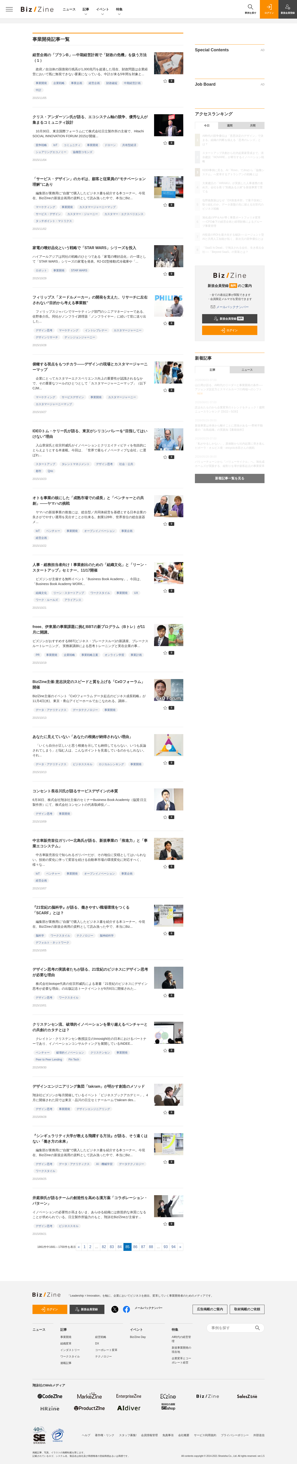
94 (173, 1247)
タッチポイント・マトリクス (54, 221)
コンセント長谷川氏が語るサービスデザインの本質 (75, 791)
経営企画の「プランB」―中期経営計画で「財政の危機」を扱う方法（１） (89, 57)
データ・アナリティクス (51, 710)
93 (166, 1247)
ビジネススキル (82, 764)
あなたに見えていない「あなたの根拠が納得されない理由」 (82, 737)
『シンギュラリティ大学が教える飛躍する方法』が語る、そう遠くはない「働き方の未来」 (90, 1138)
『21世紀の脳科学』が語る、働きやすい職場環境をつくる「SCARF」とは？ (80, 910)
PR (38, 655)
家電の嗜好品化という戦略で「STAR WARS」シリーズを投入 (84, 248)
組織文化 (41, 593)
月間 (252, 125)
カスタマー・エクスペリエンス (123, 214)
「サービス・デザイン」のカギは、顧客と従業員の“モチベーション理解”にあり (89, 181)
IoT (55, 145)
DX (97, 1343)
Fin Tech (73, 1059)
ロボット (41, 270)
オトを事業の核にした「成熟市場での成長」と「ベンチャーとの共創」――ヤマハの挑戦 (88, 500)
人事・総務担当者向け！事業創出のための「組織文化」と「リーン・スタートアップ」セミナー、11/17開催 (90, 567)
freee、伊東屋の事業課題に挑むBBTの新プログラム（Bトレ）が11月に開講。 (88, 629)
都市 (38, 471)
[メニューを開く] (9, 9)
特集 (119, 9)
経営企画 (94, 83)
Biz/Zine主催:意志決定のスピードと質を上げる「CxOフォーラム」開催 (88, 684)
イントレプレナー (96, 330)
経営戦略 (100, 1337)
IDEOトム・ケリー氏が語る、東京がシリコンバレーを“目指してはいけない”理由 (89, 434)
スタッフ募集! (127, 1435)
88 (151, 1247)
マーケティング (45, 207)
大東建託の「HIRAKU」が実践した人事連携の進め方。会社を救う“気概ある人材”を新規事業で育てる (232, 187)
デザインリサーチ (47, 337)
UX (136, 593)
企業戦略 (59, 83)
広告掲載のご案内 (210, 1309)
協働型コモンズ (82, 152)
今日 (207, 125)
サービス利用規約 (205, 1435)
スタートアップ (45, 464)
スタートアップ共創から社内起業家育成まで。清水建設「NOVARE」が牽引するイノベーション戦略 (233, 157)
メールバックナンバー (230, 307)
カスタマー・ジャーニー (82, 214)
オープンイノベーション (99, 531)
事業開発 (41, 83)
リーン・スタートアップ (68, 593)
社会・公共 (126, 464)
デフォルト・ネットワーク (52, 942)
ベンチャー (53, 531)
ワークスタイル (100, 593)
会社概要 (183, 1435)
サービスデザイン (73, 397)
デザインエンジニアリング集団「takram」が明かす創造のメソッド (88, 1086)
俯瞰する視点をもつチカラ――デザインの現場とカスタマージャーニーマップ (90, 367)
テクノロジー (85, 935)
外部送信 (259, 1435)
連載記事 (65, 1363)
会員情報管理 (149, 1435)
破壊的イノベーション (70, 1052)
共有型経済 (129, 145)
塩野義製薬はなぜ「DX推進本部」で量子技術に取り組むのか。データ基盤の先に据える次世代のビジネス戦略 (233, 204)
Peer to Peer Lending (49, 1059)
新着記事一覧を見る (229, 478)
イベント (102, 9)
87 (143, 1247)
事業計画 (136, 655)
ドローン (110, 145)
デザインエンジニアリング (93, 1109)
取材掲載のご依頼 (247, 1309)
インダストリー (70, 1350)
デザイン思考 (44, 330)
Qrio (50, 471)
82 (104, 1247)
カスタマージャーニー (128, 330)
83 (112, 1247)
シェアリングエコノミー (51, 152)
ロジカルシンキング (111, 764)
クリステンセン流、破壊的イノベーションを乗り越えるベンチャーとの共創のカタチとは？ (90, 1027)
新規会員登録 (229, 318)
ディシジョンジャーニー (80, 337)
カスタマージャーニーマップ (97, 207)
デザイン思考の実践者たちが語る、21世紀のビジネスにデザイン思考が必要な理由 (90, 972)
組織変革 (65, 1343)
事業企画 (76, 83)
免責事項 (168, 1435)
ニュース (69, 9)
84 (120, 1247)
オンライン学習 (114, 655)
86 (135, 1247)
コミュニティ (72, 145)
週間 (229, 125)
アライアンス (73, 600)
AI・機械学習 (104, 1164)
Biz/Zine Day (138, 1337)
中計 (38, 90)
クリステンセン (100, 1052)
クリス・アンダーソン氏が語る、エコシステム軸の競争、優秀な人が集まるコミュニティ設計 (90, 119)
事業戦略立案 (89, 655)
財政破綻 (111, 83)
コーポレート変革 (106, 1350)
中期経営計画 (132, 83)
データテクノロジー (85, 710)
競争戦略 (41, 145)
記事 (86, 9)
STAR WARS (79, 270)
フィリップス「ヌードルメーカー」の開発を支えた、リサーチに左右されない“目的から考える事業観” (90, 300)
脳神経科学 (107, 935)
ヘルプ (86, 1435)
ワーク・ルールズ (47, 600)
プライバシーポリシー (235, 1435)
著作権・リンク (104, 1435)
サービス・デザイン (48, 214)
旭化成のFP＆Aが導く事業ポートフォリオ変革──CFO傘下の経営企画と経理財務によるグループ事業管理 (232, 222)
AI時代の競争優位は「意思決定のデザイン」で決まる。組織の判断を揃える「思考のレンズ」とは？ (232, 140)
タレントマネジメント (76, 464)
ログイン (229, 330)
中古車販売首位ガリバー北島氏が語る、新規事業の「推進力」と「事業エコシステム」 (90, 843)
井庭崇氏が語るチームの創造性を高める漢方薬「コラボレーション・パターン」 (90, 1200)
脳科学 (40, 935)
